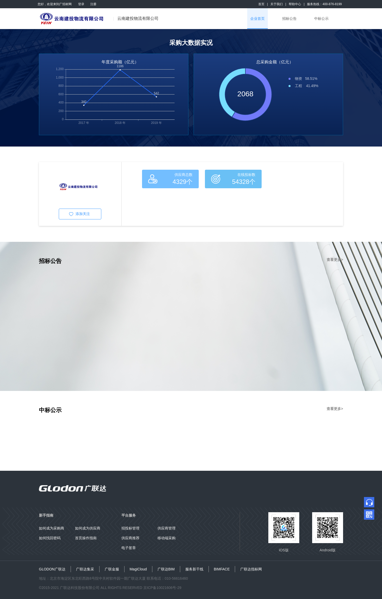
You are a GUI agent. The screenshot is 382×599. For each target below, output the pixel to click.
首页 (261, 4)
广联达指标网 (251, 569)
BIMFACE (222, 569)
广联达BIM (166, 569)
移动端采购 (166, 538)
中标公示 (321, 18)
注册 (93, 4)
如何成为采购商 (51, 528)
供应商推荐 (130, 538)
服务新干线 (194, 569)
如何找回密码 (50, 538)
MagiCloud (138, 569)
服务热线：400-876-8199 (324, 4)
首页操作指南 (86, 538)
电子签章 (128, 548)
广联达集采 (85, 569)
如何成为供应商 (87, 528)
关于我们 (276, 4)
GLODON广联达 (52, 569)
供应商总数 (184, 175)
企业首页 (257, 18)
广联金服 (112, 569)
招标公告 (289, 18)
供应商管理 (166, 528)
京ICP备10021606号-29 (162, 588)
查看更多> (335, 260)
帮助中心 (295, 4)
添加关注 (83, 214)
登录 (81, 4)
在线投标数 (246, 175)
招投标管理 (130, 528)
